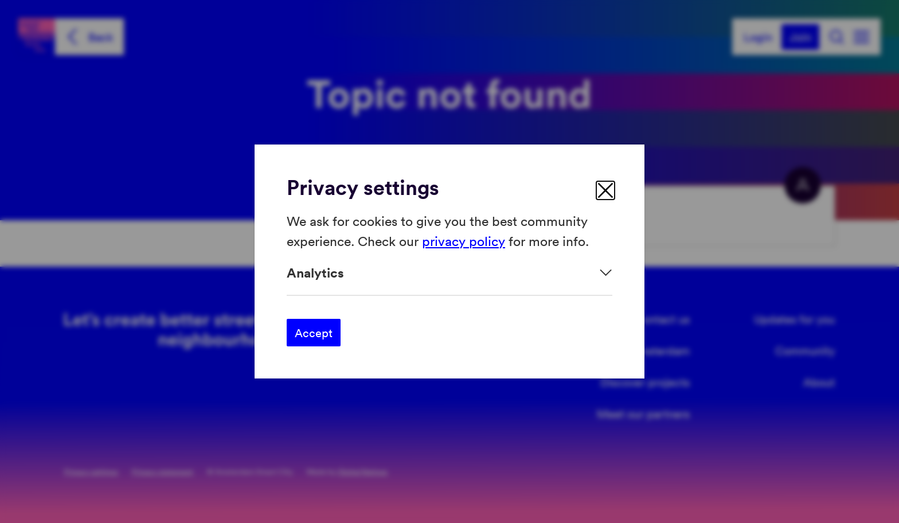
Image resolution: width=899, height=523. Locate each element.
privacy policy (463, 240)
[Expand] (449, 273)
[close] (605, 190)
